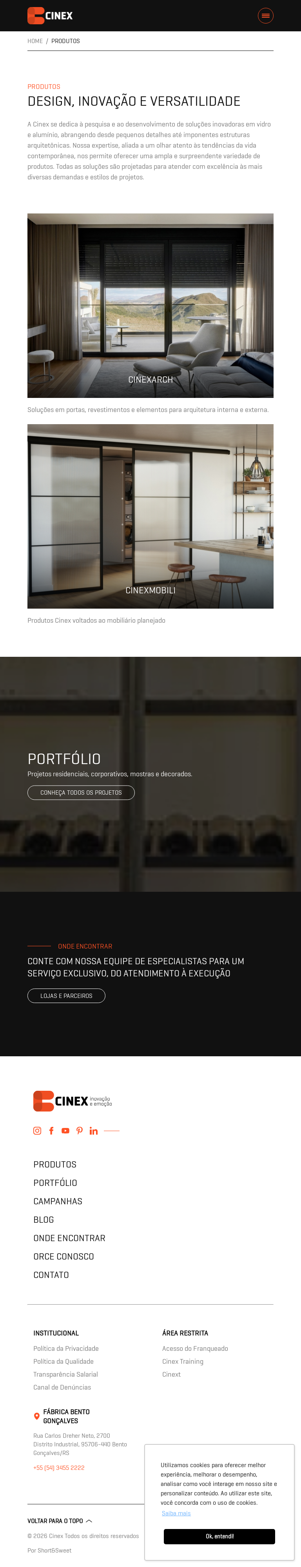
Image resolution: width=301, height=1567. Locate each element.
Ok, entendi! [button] (220, 1536)
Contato (51, 1275)
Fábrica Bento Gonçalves (66, 1416)
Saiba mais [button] (176, 1513)
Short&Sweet (54, 1550)
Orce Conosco (63, 1256)
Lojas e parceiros (66, 996)
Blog (43, 1219)
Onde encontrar (69, 1238)
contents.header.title (50, 15)
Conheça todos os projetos (81, 792)
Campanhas (57, 1201)
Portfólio (55, 1183)
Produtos (54, 1164)
